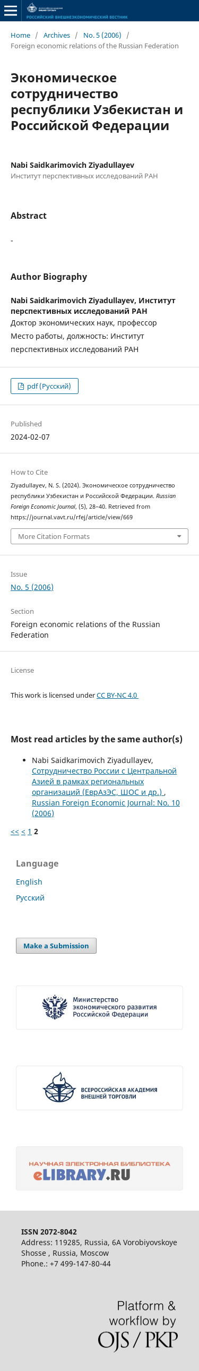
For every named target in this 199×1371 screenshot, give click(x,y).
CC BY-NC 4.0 (118, 695)
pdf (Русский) (48, 386)
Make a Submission (56, 945)
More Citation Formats (54, 536)
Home (20, 35)
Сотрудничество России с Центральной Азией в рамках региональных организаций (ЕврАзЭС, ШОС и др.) (104, 781)
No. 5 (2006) (102, 35)
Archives (57, 35)
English (29, 882)
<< (15, 831)
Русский (30, 898)
